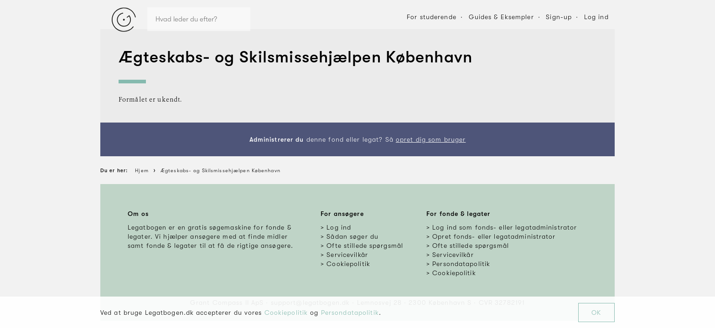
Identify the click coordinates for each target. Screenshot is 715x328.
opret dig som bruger (431, 139)
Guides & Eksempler (501, 16)
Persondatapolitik (350, 312)
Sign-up (559, 16)
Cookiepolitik (286, 312)
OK (596, 312)
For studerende (431, 16)
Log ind (596, 16)
